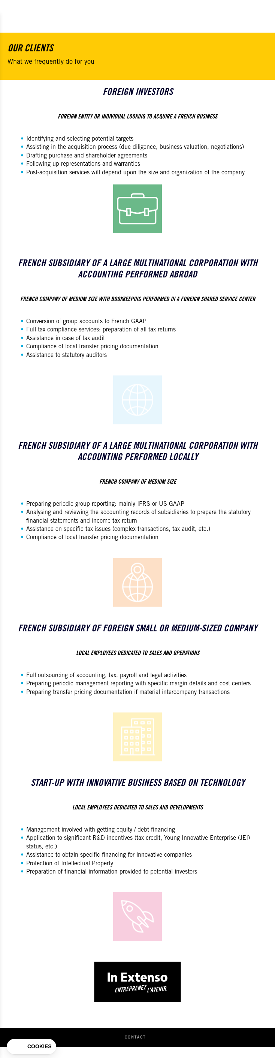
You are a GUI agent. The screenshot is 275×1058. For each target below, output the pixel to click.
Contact (135, 1038)
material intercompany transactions (184, 692)
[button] (31, 1047)
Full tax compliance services (62, 330)
